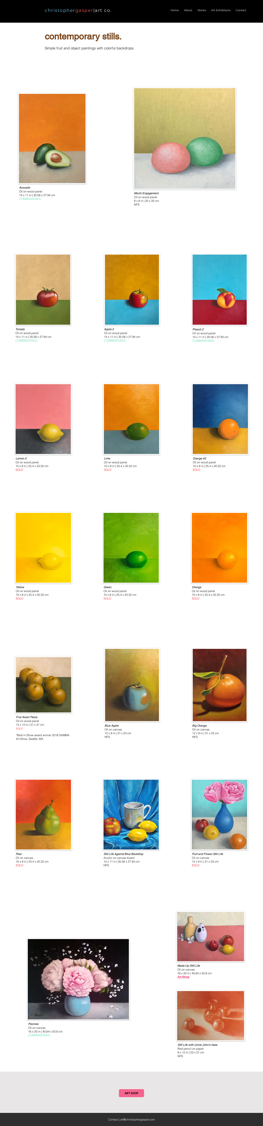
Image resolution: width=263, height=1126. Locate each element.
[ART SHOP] (131, 1093)
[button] (201, 10)
